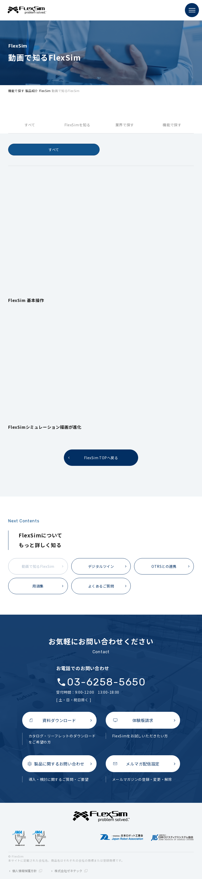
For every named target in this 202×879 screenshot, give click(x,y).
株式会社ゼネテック (71, 871)
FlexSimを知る (77, 124)
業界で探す (124, 124)
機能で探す (16, 90)
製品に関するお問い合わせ (59, 764)
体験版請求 (142, 720)
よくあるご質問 (101, 586)
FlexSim (45, 90)
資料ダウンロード (59, 720)
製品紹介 (31, 90)
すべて (30, 124)
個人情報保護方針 (27, 871)
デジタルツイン (101, 566)
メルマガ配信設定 (143, 764)
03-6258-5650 (106, 682)
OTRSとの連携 (163, 566)
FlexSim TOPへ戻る (101, 457)
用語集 (37, 586)
